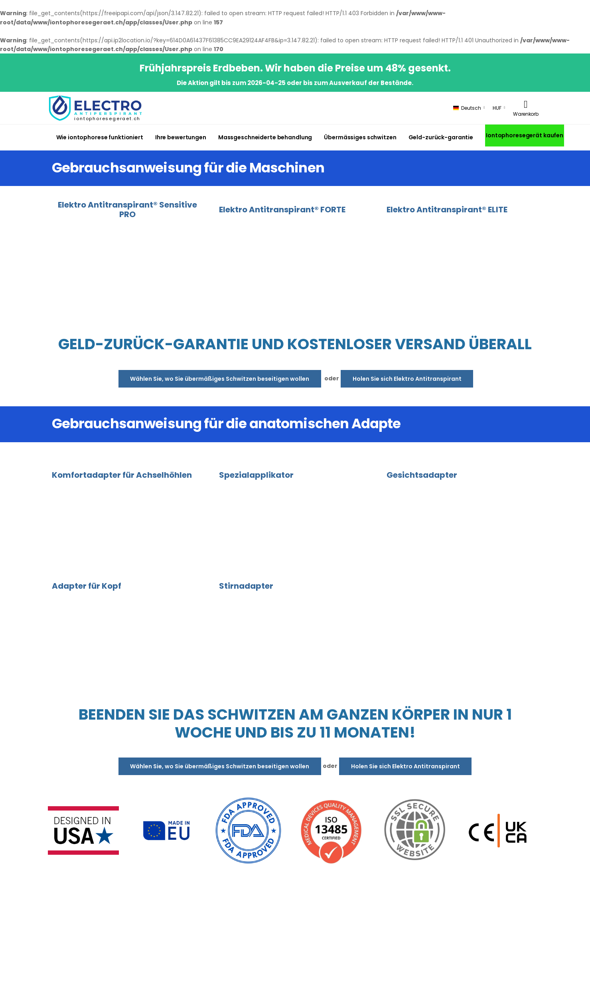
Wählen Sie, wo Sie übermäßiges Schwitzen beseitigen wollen (219, 379)
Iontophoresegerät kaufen (524, 135)
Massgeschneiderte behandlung (265, 137)
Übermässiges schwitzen (360, 137)
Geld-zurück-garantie (440, 137)
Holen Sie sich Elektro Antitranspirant (407, 379)
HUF (497, 108)
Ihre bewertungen (180, 137)
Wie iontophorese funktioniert (99, 137)
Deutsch (467, 108)
